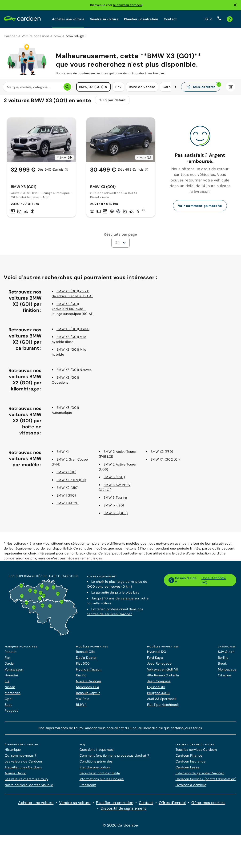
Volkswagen (14, 672)
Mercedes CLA (87, 690)
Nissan (10, 690)
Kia (7, 684)
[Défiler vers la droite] (175, 87)
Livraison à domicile (191, 788)
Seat (8, 708)
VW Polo (82, 702)
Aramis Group (15, 776)
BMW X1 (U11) (66, 475)
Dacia (9, 666)
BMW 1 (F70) (66, 498)
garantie (127, 601)
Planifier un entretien (141, 19)
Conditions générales (96, 764)
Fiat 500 (83, 666)
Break (222, 666)
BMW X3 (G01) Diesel (72, 332)
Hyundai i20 (156, 655)
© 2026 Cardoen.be (120, 828)
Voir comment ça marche (200, 209)
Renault (10, 655)
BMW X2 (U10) (67, 491)
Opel (8, 702)
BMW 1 (81, 708)
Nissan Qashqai (88, 684)
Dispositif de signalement (123, 811)
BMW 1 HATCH (67, 506)
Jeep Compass (159, 684)
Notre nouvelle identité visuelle (29, 788)
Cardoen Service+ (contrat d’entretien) (206, 782)
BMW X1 (62, 455)
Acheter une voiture (68, 19)
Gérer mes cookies (208, 805)
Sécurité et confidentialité (100, 776)
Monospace (227, 672)
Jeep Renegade (159, 666)
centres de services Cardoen (109, 617)
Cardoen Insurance (190, 764)
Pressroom (88, 788)
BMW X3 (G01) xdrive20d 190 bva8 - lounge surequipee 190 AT (72, 312)
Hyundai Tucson (88, 672)
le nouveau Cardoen (127, 5)
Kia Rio (81, 678)
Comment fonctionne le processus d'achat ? (114, 758)
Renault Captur (88, 696)
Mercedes (12, 696)
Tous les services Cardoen (196, 753)
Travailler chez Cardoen (23, 770)
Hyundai (11, 678)
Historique (13, 753)
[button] (106, 87)
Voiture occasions (35, 36)
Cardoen (10, 36)
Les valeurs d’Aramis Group (26, 782)
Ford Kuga (155, 660)
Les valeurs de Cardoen (23, 764)
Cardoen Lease (187, 770)
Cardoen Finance (189, 758)
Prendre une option (95, 770)
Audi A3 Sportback (162, 702)
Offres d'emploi (172, 805)
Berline (223, 660)
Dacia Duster (86, 660)
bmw (57, 36)
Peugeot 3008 (158, 696)
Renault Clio (85, 655)
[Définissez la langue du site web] (208, 19)
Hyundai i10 (156, 690)
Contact (170, 19)
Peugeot (11, 713)
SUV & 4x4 (226, 655)
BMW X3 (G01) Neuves (74, 373)
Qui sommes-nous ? (20, 758)
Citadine (224, 678)
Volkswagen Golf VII (162, 672)
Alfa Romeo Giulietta (163, 678)
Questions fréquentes (97, 753)
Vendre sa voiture (104, 19)
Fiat (7, 660)
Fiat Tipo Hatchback (163, 708)
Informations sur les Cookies (102, 782)
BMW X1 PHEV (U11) (71, 483)
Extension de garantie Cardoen (200, 776)
